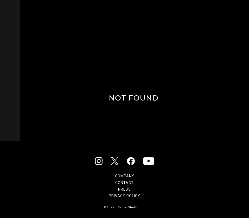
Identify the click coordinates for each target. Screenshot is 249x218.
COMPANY (124, 176)
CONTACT (124, 183)
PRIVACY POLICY (124, 196)
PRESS (124, 189)
